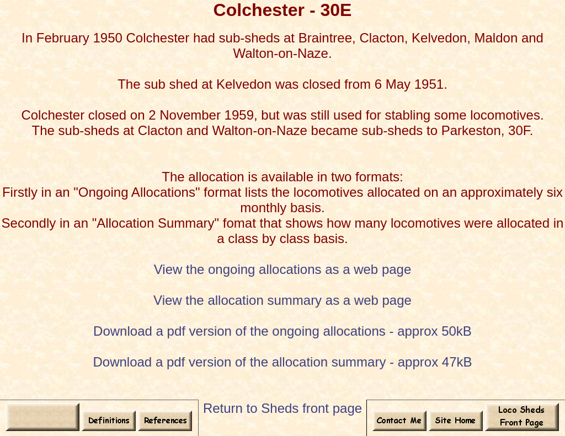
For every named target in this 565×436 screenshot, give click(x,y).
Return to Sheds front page (282, 408)
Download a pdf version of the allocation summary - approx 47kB (282, 361)
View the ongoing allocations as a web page (283, 269)
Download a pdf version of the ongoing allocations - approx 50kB (282, 331)
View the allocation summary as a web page (282, 300)
